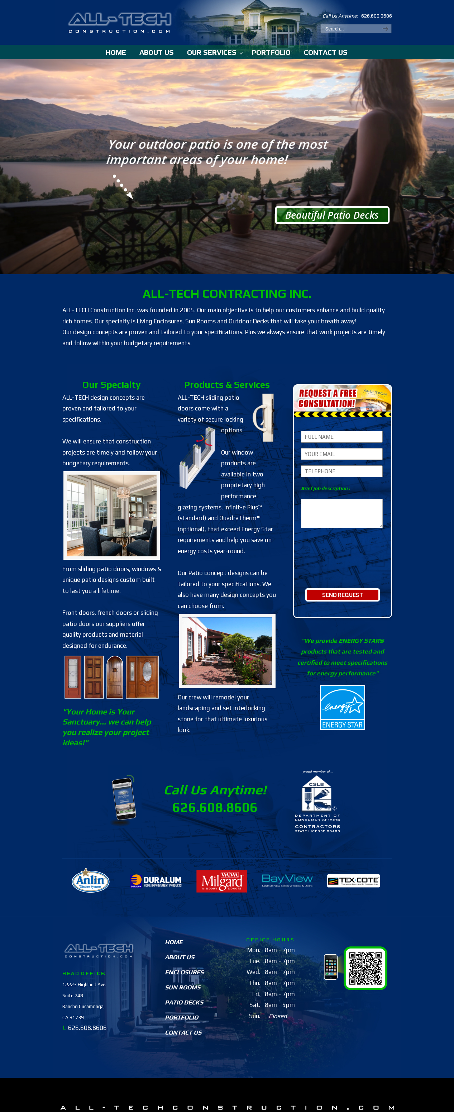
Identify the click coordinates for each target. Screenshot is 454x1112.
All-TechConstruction (120, 20)
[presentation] (342, 566)
